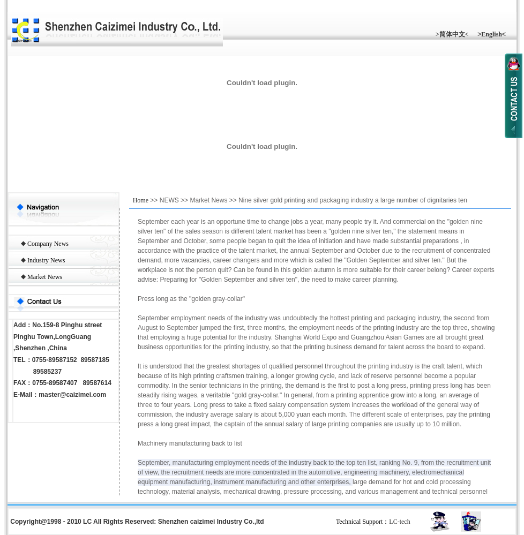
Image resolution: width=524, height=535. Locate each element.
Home (140, 200)
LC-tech (399, 521)
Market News (44, 277)
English (491, 34)
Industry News (46, 260)
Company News (48, 243)
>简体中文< (452, 34)
